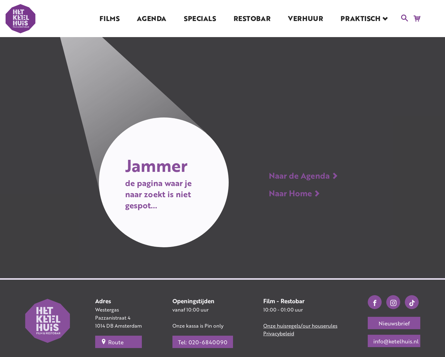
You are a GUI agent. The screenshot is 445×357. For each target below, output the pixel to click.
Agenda (151, 18)
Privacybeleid (278, 333)
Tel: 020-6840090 (202, 342)
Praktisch (360, 18)
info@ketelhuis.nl (396, 341)
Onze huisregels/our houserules (300, 325)
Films (109, 18)
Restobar (252, 18)
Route (112, 342)
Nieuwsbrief (394, 323)
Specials (200, 18)
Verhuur (305, 18)
